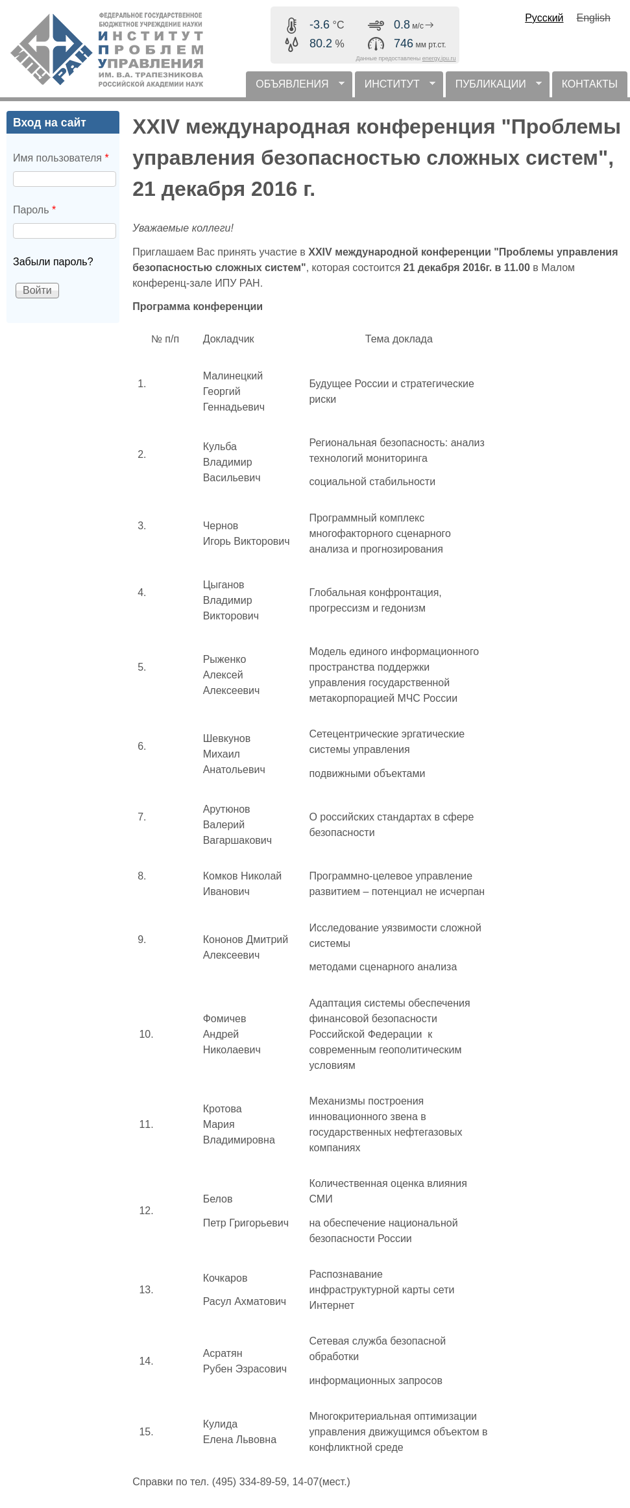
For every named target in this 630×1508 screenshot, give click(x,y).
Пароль (34, 209)
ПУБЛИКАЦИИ (494, 87)
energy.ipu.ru (439, 58)
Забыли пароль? (53, 261)
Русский (544, 17)
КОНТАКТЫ (590, 84)
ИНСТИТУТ (395, 87)
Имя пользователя (61, 157)
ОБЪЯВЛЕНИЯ (295, 87)
